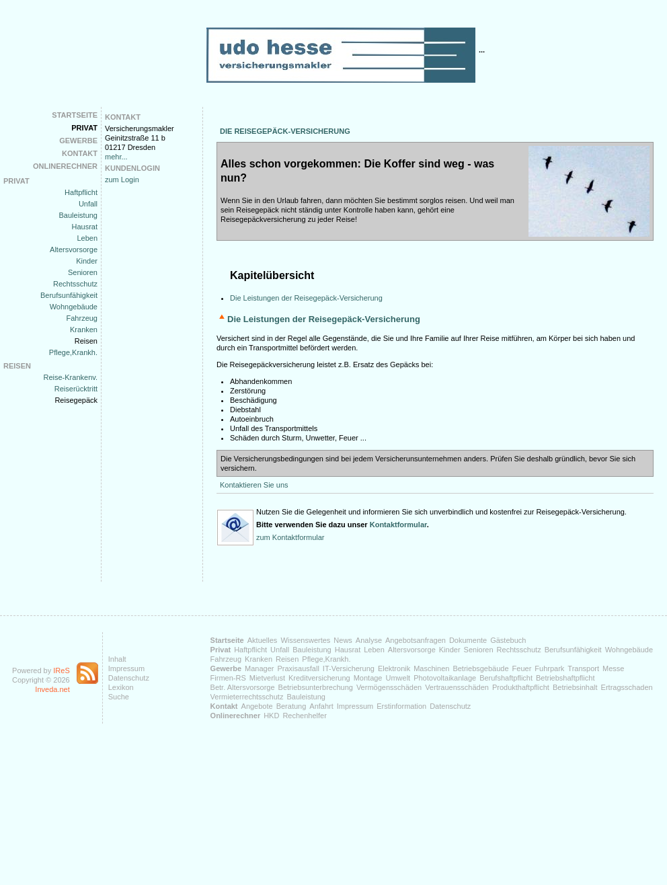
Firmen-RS (228, 678)
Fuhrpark (549, 668)
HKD (271, 715)
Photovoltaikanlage (445, 678)
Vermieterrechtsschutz (247, 697)
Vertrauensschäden (457, 687)
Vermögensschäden (389, 687)
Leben (87, 238)
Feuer (522, 668)
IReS (61, 670)
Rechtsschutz (75, 284)
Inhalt (117, 659)
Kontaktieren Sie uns (254, 485)
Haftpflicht (81, 192)
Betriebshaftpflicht (565, 678)
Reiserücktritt (75, 389)
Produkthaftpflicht (520, 687)
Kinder (86, 261)
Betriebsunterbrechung (315, 687)
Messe (613, 668)
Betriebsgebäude (480, 668)
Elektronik (394, 668)
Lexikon (121, 687)
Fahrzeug (82, 318)
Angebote (257, 706)
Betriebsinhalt (575, 687)
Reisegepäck (75, 400)
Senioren (82, 272)
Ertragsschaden (627, 687)
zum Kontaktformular (290, 537)
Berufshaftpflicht (506, 678)
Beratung (291, 706)
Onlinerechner (65, 166)
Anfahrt (321, 706)
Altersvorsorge (73, 249)
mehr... (116, 157)
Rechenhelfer (304, 715)
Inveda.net (52, 689)
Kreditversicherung (319, 678)
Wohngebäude (73, 307)
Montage (368, 678)
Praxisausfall (298, 668)
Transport (583, 668)
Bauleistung (78, 215)
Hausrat (84, 227)
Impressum (126, 668)
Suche (118, 697)
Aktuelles (262, 640)
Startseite (74, 115)
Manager (259, 668)
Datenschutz (128, 678)
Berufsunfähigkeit (68, 295)
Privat (84, 128)
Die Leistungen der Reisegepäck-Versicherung (306, 298)
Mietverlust (267, 678)
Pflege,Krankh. (73, 352)
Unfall (88, 204)
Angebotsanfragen (415, 640)
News (343, 640)
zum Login (122, 180)
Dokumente (468, 640)
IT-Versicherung (349, 668)
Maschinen (431, 668)
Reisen (86, 341)
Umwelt (397, 678)
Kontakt (79, 153)
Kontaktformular (398, 525)
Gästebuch (508, 640)
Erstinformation (401, 706)
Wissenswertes (305, 640)
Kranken (83, 329)
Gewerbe (78, 141)
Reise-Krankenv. (71, 377)
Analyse (369, 640)
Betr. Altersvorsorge (242, 687)
